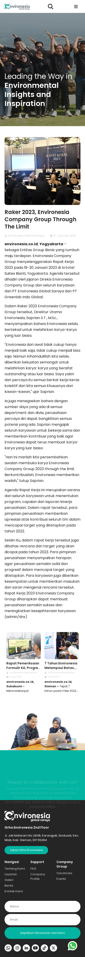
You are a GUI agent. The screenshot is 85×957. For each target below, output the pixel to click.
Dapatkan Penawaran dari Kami (42, 933)
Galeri (9, 880)
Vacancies (64, 873)
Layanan (11, 874)
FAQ (33, 868)
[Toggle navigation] (75, 6)
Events (61, 879)
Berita (9, 885)
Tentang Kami (15, 868)
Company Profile (37, 876)
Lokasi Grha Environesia (26, 850)
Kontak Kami (14, 891)
